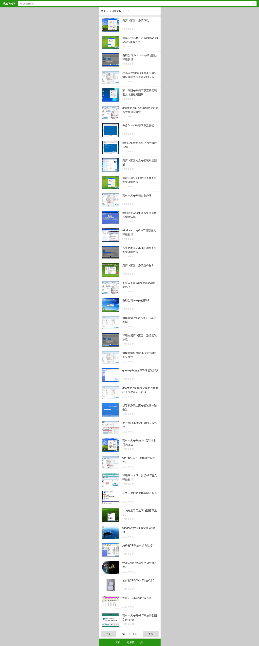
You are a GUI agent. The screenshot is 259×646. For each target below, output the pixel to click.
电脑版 (131, 642)
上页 (108, 633)
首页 (103, 11)
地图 (141, 642)
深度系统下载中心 (8, 3)
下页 (150, 633)
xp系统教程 (115, 11)
